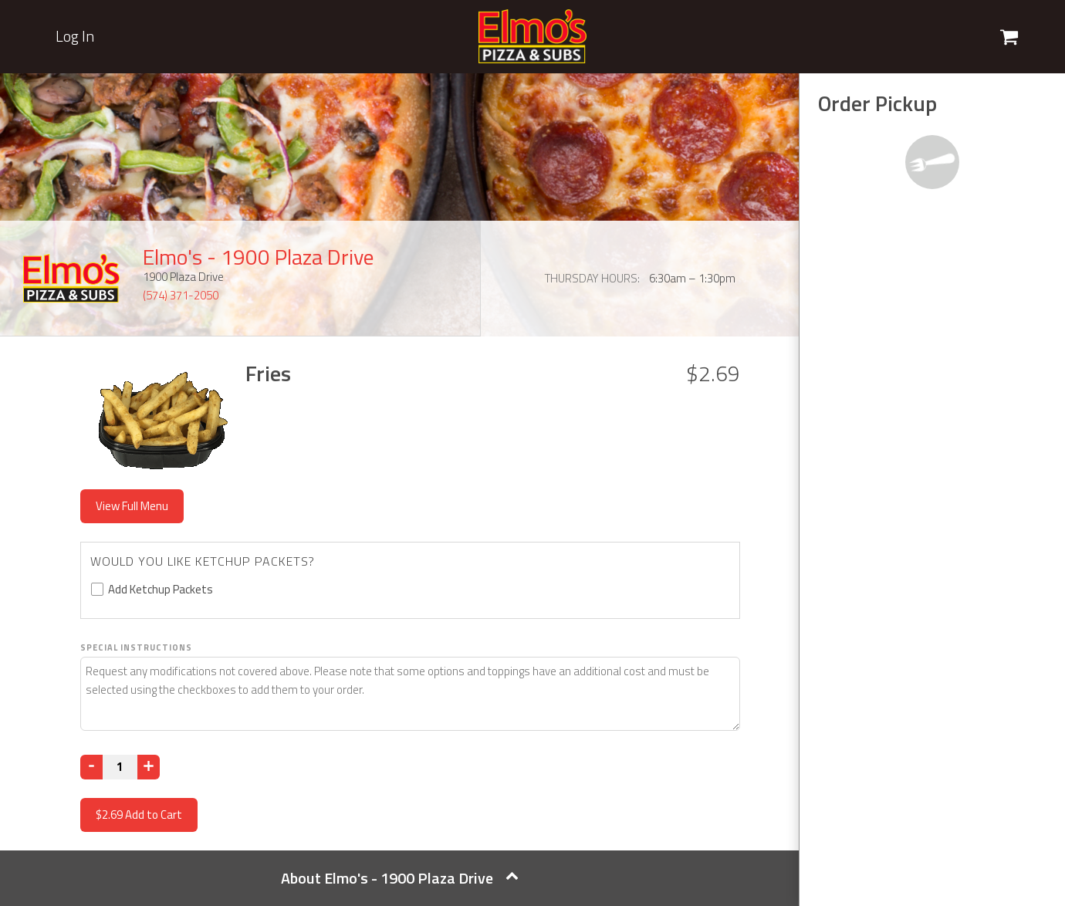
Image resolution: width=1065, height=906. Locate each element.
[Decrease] (91, 767)
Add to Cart (139, 814)
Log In (75, 36)
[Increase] (148, 767)
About (400, 878)
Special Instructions (136, 647)
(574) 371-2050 (180, 295)
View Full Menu (132, 506)
